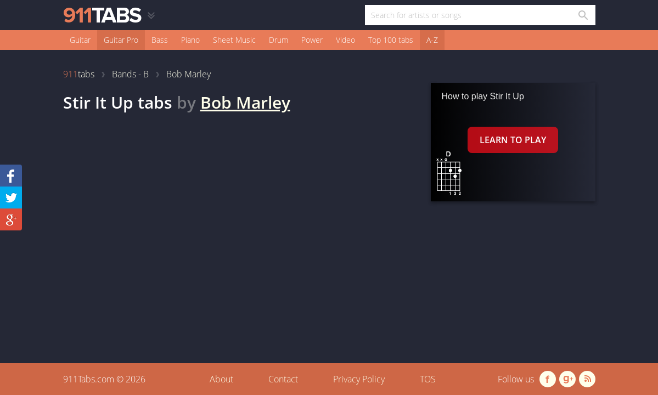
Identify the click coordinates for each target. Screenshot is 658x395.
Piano (190, 40)
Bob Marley (245, 102)
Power (312, 40)
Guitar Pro (121, 40)
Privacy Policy (359, 379)
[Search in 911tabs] (582, 15)
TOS (428, 379)
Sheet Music (234, 40)
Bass (159, 40)
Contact (283, 379)
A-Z (432, 40)
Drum (278, 40)
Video (345, 40)
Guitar (80, 40)
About (221, 379)
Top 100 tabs (390, 40)
